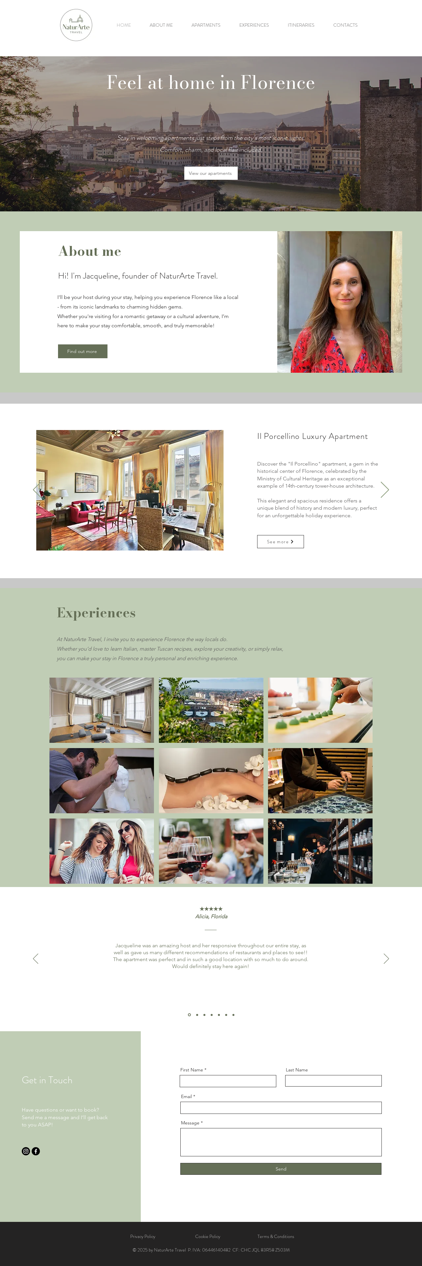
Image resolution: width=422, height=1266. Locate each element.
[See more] (280, 541)
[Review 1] (189, 1014)
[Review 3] (204, 1015)
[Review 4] (212, 1015)
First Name (191, 1069)
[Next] (385, 490)
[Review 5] (219, 1015)
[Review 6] (226, 1015)
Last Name (297, 1069)
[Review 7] (233, 1015)
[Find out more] (82, 351)
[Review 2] (197, 1015)
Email (186, 1096)
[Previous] (37, 490)
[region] (101, 710)
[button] (130, 490)
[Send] (280, 1169)
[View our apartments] (211, 173)
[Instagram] (26, 1151)
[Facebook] (36, 1151)
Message (190, 1122)
